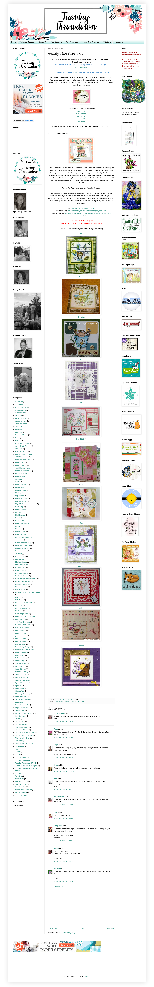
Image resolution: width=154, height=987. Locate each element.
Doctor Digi (19, 507)
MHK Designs (20, 589)
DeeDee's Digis (20, 490)
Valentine (18, 776)
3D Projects (19, 404)
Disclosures (118, 42)
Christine (81, 317)
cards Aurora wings (22, 443)
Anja (55, 778)
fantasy (18, 526)
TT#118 (18, 752)
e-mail (74, 72)
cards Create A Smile (22, 446)
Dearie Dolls (19, 487)
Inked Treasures (21, 551)
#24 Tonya (81, 116)
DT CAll (18, 518)
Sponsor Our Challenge (90, 42)
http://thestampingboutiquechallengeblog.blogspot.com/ (87, 211)
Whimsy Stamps (21, 784)
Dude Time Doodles (22, 523)
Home (13, 42)
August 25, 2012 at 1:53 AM (63, 861)
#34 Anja (81, 121)
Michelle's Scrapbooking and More (27, 592)
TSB (16, 749)
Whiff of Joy (19, 779)
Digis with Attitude (21, 498)
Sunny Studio (20, 710)
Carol (81, 277)
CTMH (17, 482)
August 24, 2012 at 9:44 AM (63, 841)
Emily (81, 403)
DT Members (20, 520)
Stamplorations (20, 696)
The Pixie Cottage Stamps (24, 732)
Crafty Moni (58, 826)
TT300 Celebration (22, 757)
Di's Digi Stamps (21, 493)
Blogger (87, 976)
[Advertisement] (81, 907)
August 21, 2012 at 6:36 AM (63, 737)
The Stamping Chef (22, 738)
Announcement (20, 421)
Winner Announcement (23, 790)
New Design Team (21, 614)
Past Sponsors (56, 42)
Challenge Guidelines (27, 42)
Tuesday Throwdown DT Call (25, 763)
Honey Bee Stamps (22, 548)
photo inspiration (21, 636)
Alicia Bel (18, 415)
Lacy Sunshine (20, 567)
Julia (55, 812)
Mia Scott (57, 868)
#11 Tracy (81, 111)
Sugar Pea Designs (22, 708)
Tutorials (18, 773)
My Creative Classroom (23, 603)
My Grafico (19, 605)
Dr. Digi (18, 512)
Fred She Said (20, 534)
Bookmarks (19, 429)
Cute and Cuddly (21, 485)
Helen (81, 485)
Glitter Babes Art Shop (23, 543)
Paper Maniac (20, 630)
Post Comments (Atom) (66, 933)
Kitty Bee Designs (21, 565)
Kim (81, 523)
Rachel (56, 848)
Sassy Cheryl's (20, 666)
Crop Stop (19, 479)
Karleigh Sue (20, 559)
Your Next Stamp (21, 795)
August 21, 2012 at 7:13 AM (63, 758)
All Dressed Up (20, 418)
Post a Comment (57, 886)
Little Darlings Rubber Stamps (26, 579)
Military (17, 597)
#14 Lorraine (81, 114)
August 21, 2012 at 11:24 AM (64, 771)
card (16, 438)
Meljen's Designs (21, 587)
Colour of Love (20, 462)
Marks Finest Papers (22, 581)
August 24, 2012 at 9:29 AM (63, 818)
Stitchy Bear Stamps (22, 699)
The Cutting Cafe (21, 724)
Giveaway (18, 540)
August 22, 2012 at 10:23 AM (64, 805)
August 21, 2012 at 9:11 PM (64, 789)
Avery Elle (19, 426)
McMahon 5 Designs (22, 584)
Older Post (110, 929)
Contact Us (43, 42)
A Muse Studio (20, 410)
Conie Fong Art (20, 465)
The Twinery (19, 741)
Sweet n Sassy (20, 716)
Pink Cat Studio (20, 639)
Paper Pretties (20, 633)
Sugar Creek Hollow (22, 705)
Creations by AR (21, 473)
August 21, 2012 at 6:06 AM (63, 722)
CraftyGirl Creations (22, 471)
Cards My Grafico (21, 451)
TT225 (17, 755)
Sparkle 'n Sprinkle (22, 680)
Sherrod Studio (20, 674)
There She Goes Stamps (24, 743)
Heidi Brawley (59, 796)
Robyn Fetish (20, 655)
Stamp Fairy (19, 688)
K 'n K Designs (20, 556)
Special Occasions (22, 683)
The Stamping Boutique (61, 701)
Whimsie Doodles (21, 781)
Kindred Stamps (21, 562)
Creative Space (20, 476)
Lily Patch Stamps (21, 576)
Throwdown (19, 746)
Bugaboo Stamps (21, 435)
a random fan (20, 413)
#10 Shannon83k (81, 67)
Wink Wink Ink (20, 787)
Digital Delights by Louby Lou (25, 504)
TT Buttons (107, 42)
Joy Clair (18, 554)
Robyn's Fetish (20, 658)
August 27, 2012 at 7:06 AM (63, 881)
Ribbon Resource (21, 652)
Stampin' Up (19, 691)
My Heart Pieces (21, 608)
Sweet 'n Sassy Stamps (23, 713)
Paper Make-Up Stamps (24, 627)
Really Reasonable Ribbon (25, 649)
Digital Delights (20, 501)
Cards (17, 440)
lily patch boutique (21, 573)
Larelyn (81, 566)
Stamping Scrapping (22, 694)
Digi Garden (19, 496)
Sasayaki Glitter (21, 663)
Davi (81, 359)
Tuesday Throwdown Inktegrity (26, 766)
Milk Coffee (19, 600)
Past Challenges (72, 42)
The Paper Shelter (22, 730)
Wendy (81, 646)
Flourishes (19, 529)
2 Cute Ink (19, 402)
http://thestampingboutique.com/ (83, 208)
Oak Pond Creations (22, 622)
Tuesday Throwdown (77, 701)
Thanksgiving (20, 721)
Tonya (56, 745)
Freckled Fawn (20, 532)
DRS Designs (20, 515)
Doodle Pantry (20, 509)
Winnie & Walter (21, 792)
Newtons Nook (20, 619)
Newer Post (53, 929)
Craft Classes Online (22, 468)
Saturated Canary (21, 672)
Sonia (56, 765)
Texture (18, 719)
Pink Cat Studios (21, 641)
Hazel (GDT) (81, 439)
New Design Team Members (25, 616)
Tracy (56, 729)
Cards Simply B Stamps (23, 454)
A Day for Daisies (21, 407)
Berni (80, 234)
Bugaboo (18, 432)
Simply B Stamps (21, 677)
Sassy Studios (20, 669)
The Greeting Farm (22, 727)
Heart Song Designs (22, 545)
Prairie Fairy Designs (22, 647)
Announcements (21, 424)
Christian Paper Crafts (23, 460)
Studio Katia (19, 702)
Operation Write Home (23, 625)
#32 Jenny (81, 119)
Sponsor (18, 686)
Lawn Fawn (19, 570)
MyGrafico (19, 611)
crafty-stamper (59, 713)
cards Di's (18, 449)
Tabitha (81, 608)
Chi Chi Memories (21, 457)
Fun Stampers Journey (23, 537)
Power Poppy (20, 644)
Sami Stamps (20, 661)
